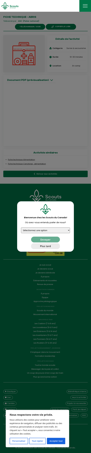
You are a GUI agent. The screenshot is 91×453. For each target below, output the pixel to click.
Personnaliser (18, 441)
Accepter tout (56, 441)
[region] (37, 428)
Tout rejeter (37, 441)
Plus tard (45, 246)
